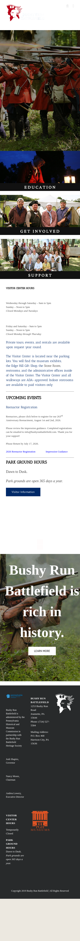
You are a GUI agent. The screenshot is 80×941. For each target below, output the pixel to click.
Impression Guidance (57, 451)
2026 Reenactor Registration (20, 451)
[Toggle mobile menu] (73, 6)
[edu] (40, 152)
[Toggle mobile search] (67, 6)
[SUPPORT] (40, 240)
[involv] (40, 196)
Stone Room (52, 366)
